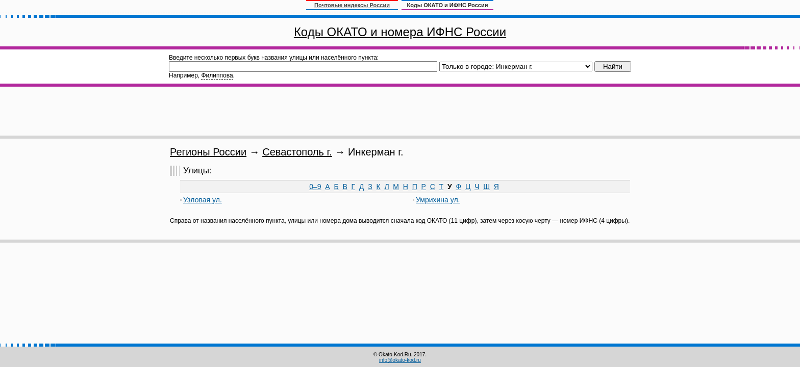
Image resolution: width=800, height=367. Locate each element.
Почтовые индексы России (352, 5)
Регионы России (208, 152)
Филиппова (217, 75)
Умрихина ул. (438, 200)
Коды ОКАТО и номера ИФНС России (400, 32)
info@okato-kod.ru (400, 360)
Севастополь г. (297, 152)
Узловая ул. (202, 200)
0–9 (315, 186)
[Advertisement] (400, 111)
